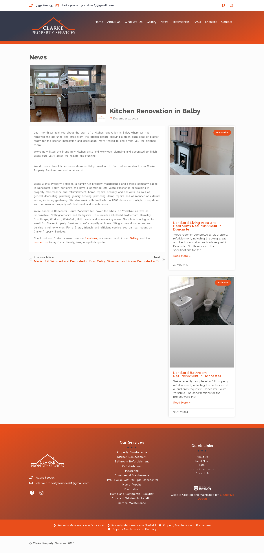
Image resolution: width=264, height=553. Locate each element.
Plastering (132, 470)
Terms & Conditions (202, 469)
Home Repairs (132, 484)
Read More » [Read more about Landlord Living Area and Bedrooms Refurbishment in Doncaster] (182, 256)
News (164, 22)
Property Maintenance (132, 452)
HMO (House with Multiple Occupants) (132, 480)
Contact (226, 22)
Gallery (151, 22)
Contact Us (202, 473)
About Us (113, 22)
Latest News (202, 461)
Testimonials (181, 22)
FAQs (197, 22)
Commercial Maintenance (132, 475)
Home (99, 22)
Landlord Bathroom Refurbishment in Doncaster (197, 374)
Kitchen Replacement (132, 456)
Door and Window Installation (132, 498)
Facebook (91, 238)
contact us (41, 242)
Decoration (131, 489)
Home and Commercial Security (132, 493)
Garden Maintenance (132, 503)
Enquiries (211, 22)
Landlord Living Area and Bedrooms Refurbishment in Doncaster (197, 226)
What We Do (133, 22)
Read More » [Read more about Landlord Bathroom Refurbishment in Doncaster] (182, 402)
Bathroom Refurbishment (132, 461)
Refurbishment (132, 466)
